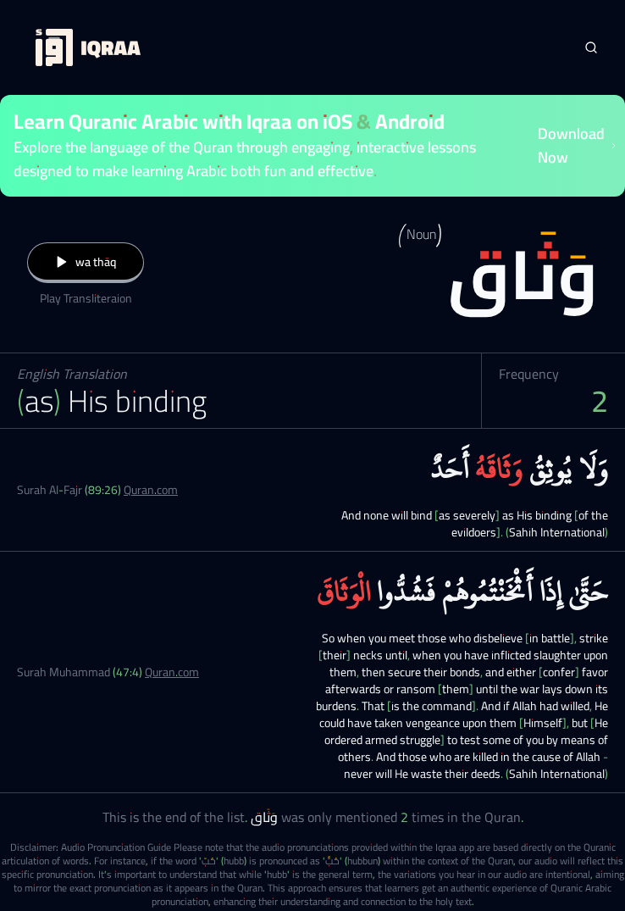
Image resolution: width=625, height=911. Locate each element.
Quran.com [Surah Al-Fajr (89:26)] (151, 490)
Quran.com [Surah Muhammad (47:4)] (172, 672)
